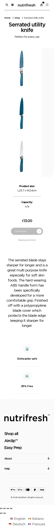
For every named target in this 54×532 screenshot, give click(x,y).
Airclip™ (11, 440)
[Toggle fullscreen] (8, 508)
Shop (17, 18)
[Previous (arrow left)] (1, 513)
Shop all (11, 433)
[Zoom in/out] (11, 508)
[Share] (4, 508)
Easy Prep (13, 447)
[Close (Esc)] (1, 508)
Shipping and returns (27, 240)
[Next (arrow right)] (4, 513)
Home (7, 18)
